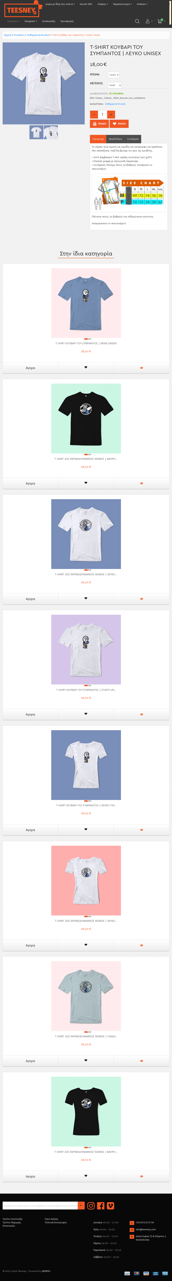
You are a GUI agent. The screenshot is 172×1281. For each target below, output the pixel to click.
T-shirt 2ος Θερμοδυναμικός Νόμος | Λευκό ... (86, 574)
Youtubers (19, 34)
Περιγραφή (98, 138)
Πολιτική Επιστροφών (56, 1222)
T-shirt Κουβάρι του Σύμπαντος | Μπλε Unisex (86, 343)
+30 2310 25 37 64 (145, 1222)
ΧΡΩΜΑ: (95, 74)
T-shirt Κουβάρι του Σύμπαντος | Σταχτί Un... (86, 689)
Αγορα (30, 368)
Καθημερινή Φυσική (38, 34)
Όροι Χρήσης (51, 1218)
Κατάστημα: (97, 104)
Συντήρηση (133, 138)
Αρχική (7, 34)
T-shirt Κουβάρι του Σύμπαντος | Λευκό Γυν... (86, 805)
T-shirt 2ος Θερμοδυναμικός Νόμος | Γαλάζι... (86, 1036)
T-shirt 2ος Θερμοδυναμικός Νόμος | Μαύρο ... (86, 458)
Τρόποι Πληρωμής (12, 1222)
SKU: (92, 98)
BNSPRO (46, 1271)
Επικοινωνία (9, 1225)
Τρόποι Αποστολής (12, 1218)
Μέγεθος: (96, 83)
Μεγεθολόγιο (115, 138)
